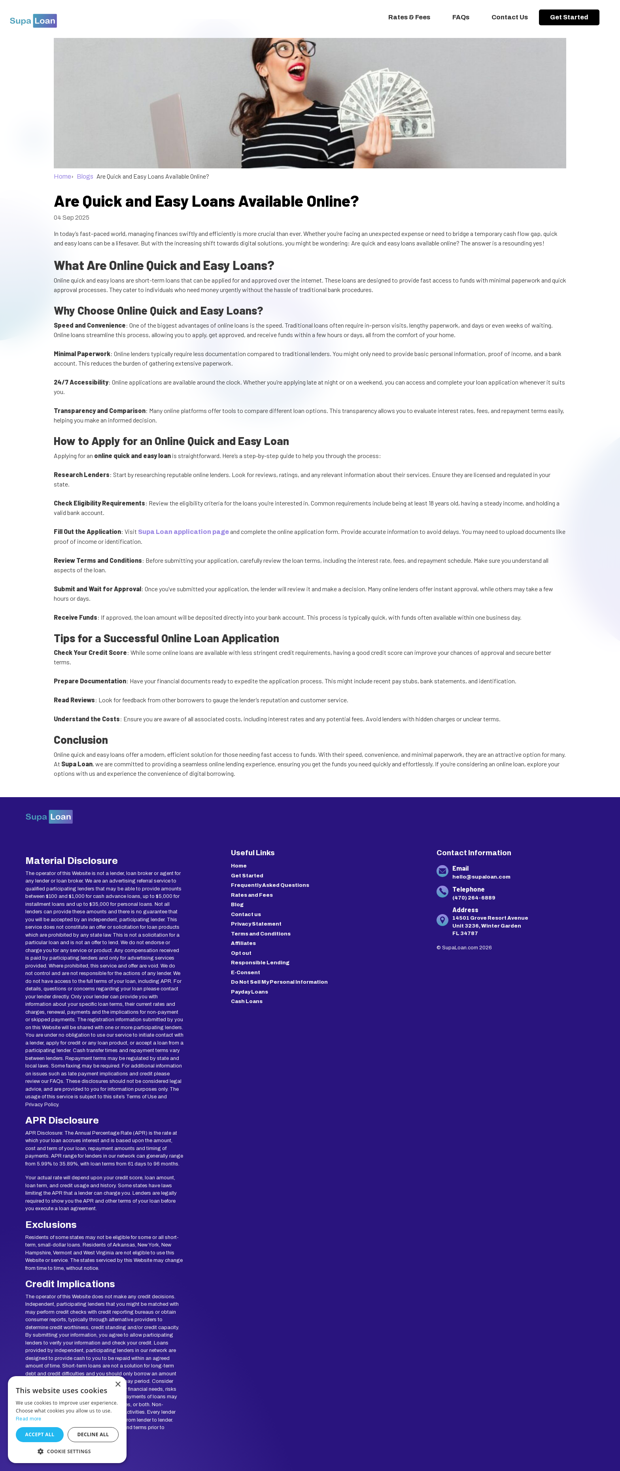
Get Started (569, 17)
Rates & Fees (409, 17)
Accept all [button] (40, 1434)
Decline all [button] (93, 1434)
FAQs (460, 17)
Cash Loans (247, 1001)
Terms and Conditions (261, 934)
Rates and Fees (252, 895)
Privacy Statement (256, 924)
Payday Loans (249, 992)
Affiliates (243, 943)
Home (62, 176)
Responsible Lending (260, 963)
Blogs (85, 176)
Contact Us (509, 17)
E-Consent (245, 972)
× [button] (118, 1385)
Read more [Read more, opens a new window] (29, 1419)
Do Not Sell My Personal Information (279, 982)
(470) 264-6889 (473, 898)
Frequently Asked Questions (270, 885)
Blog (237, 904)
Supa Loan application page (183, 531)
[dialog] (67, 1419)
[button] (67, 1451)
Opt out (241, 953)
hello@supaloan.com (481, 877)
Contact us (246, 914)
